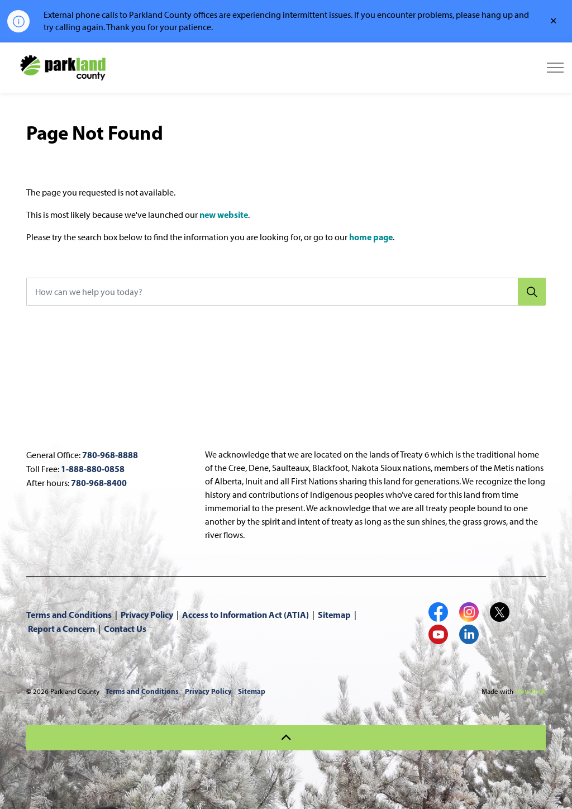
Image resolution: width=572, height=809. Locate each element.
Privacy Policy (147, 614)
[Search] (532, 292)
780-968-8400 (99, 482)
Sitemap (334, 614)
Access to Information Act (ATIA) (245, 614)
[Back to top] (286, 737)
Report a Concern (61, 628)
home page (371, 236)
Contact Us (125, 628)
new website (223, 214)
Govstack (530, 691)
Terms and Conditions (69, 614)
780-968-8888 (110, 454)
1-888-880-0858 (93, 468)
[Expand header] (555, 67)
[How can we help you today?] (286, 292)
